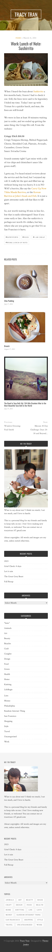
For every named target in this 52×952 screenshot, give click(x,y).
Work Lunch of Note (17, 242)
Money (7, 700)
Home (7, 679)
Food (18, 38)
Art (5, 633)
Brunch (7, 346)
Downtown (12, 237)
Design (7, 658)
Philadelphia (9, 705)
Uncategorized (10, 736)
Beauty (7, 638)
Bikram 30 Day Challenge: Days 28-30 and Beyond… (39, 430)
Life (6, 689)
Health (7, 674)
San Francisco (10, 716)
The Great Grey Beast (13, 576)
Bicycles (7, 643)
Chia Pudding (9, 300)
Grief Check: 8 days (12, 566)
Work (6, 741)
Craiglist (8, 653)
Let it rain (8, 571)
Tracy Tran (24, 940)
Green (7, 669)
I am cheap (39, 237)
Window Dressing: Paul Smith (12, 428)
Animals (8, 628)
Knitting (7, 684)
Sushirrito (38, 91)
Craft (6, 648)
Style (6, 726)
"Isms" (7, 623)
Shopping (8, 721)
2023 (6, 561)
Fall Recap (8, 581)
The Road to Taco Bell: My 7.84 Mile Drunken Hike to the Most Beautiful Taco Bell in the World (25, 404)
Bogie (10, 689)
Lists (6, 695)
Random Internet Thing (14, 711)
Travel (7, 731)
